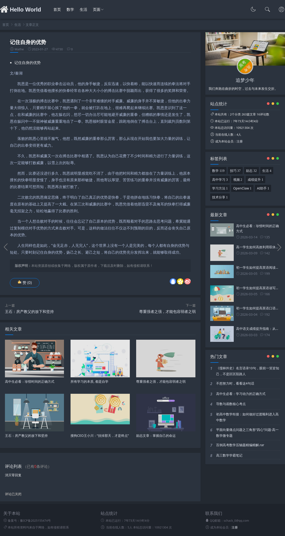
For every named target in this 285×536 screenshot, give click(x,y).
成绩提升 (255, 179)
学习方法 (220, 187)
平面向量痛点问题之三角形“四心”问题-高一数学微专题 (247, 432)
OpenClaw (242, 187)
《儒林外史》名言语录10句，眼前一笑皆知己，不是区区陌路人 (247, 371)
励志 (251, 170)
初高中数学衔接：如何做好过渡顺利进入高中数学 (247, 417)
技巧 (235, 170)
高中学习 (220, 179)
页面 (96, 9)
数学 (70, 9)
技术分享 (220, 196)
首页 (57, 9)
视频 (237, 179)
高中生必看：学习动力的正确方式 (240, 393)
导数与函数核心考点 (231, 404)
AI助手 (263, 187)
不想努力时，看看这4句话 (235, 383)
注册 (240, 141)
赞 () (25, 282)
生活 (83, 9)
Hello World (20, 9)
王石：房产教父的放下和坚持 (29, 311)
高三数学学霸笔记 (229, 455)
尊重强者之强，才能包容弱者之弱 (167, 311)
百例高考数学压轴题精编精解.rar (240, 445)
